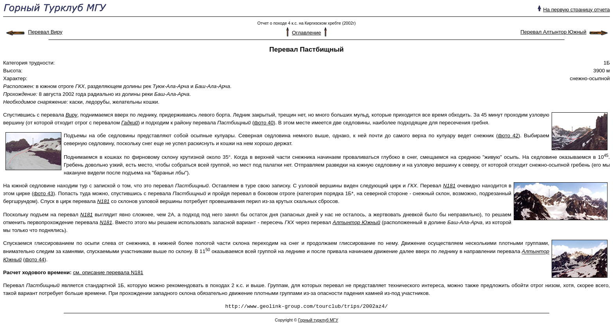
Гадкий (129, 123)
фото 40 (264, 123)
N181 (449, 186)
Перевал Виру (45, 32)
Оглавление (306, 33)
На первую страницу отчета (576, 10)
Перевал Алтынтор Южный (553, 32)
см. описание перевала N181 (108, 272)
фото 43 (43, 193)
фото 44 (35, 259)
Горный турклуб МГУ (318, 320)
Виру (71, 115)
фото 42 (508, 135)
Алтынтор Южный (356, 222)
